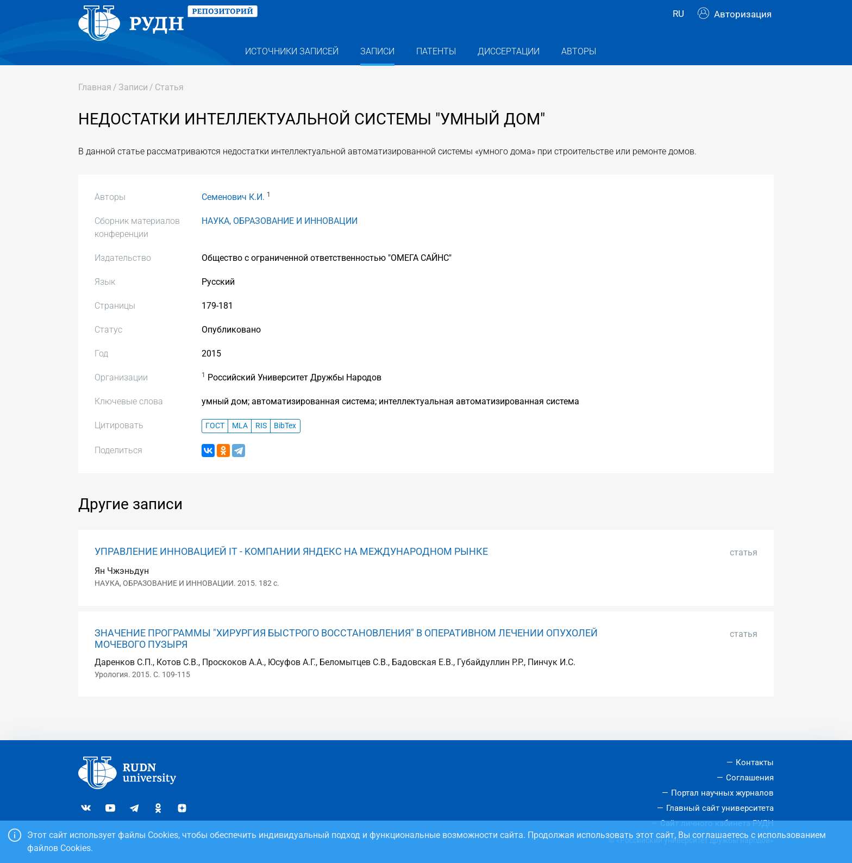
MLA (240, 447)
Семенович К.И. (233, 219)
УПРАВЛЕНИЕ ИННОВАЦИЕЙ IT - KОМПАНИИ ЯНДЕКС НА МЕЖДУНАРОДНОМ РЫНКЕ (291, 573)
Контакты (755, 762)
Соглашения (750, 778)
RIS (261, 447)
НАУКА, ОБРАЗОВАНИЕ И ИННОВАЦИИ (280, 242)
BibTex (285, 447)
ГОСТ (214, 447)
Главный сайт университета (720, 808)
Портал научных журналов (722, 793)
